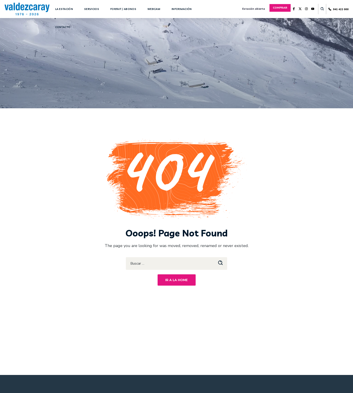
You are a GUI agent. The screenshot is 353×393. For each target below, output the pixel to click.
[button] (280, 8)
